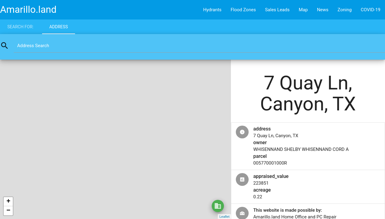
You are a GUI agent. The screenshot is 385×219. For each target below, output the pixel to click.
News (323, 9)
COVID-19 (370, 9)
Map (303, 9)
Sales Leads (277, 9)
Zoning (345, 9)
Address (58, 26)
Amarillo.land (28, 9)
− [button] (8, 210)
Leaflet (224, 216)
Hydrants (212, 9)
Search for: (20, 26)
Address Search (33, 45)
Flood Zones (243, 9)
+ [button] (8, 201)
